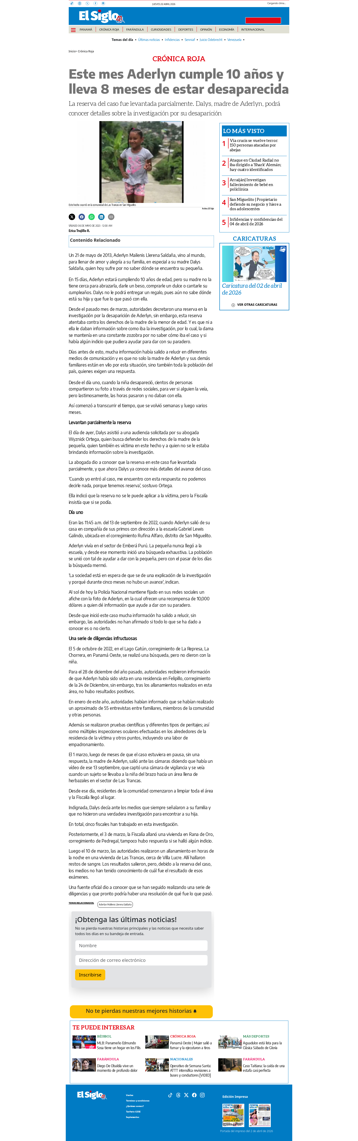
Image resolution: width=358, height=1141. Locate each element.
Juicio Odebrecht (211, 40)
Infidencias (172, 40)
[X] (89, 3)
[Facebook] (97, 3)
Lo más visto (243, 130)
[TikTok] (74, 3)
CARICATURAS (254, 238)
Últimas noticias (149, 40)
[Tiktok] (170, 1094)
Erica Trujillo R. (79, 231)
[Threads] (81, 3)
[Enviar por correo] (111, 216)
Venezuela (234, 40)
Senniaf (190, 40)
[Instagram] (104, 3)
